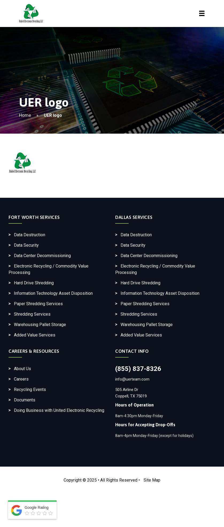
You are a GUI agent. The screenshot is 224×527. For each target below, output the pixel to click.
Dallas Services (134, 217)
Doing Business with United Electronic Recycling (59, 410)
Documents (24, 399)
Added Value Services (34, 335)
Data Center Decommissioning (42, 255)
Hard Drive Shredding (34, 282)
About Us (22, 368)
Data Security (26, 245)
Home (25, 115)
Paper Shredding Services (38, 303)
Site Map (152, 480)
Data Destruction (29, 234)
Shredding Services (32, 314)
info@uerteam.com (132, 379)
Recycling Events (30, 389)
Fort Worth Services (34, 217)
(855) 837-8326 (138, 369)
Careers (21, 379)
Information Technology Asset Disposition (53, 293)
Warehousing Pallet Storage (40, 324)
